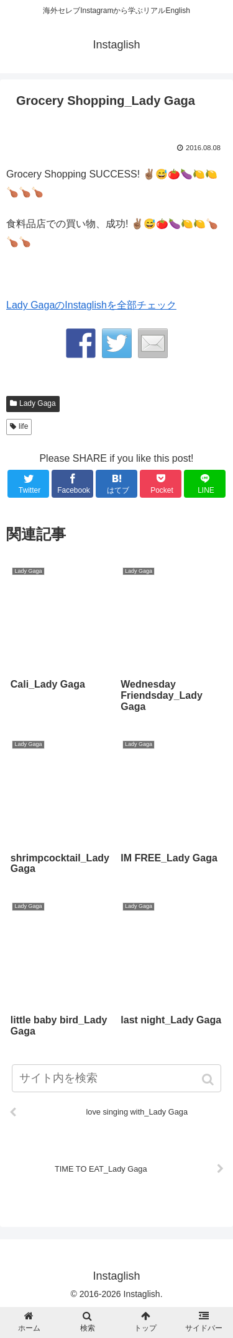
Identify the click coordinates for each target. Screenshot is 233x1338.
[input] (117, 1078)
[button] (209, 1079)
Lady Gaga (37, 403)
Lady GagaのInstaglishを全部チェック (91, 305)
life (23, 426)
